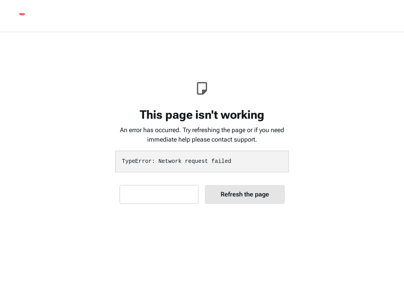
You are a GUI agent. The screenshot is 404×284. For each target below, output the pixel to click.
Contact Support (159, 194)
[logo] (22, 15)
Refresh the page (245, 194)
